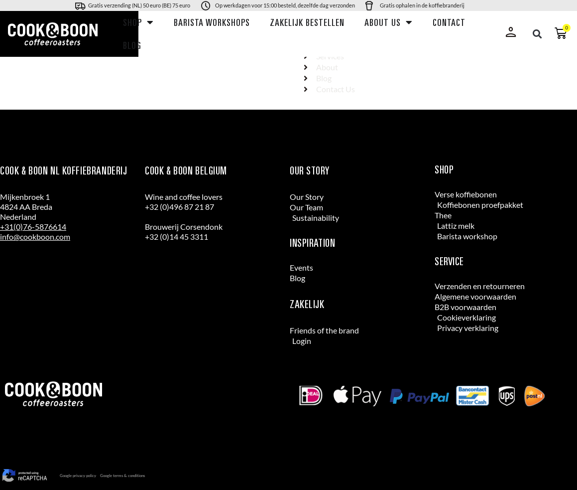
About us (388, 22)
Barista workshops (212, 22)
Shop (138, 22)
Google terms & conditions (122, 475)
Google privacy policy (78, 475)
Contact (449, 22)
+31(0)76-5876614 (33, 226)
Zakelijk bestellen (307, 22)
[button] (537, 34)
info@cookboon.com (35, 236)
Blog (132, 45)
